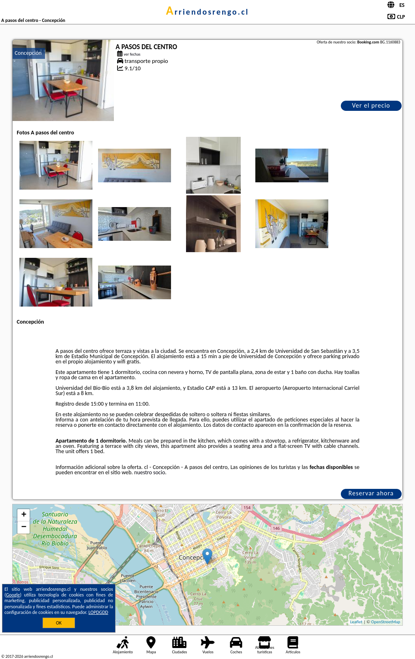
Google (13, 595)
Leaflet (356, 621)
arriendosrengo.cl (207, 12)
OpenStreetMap (385, 621)
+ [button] (23, 515)
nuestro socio (149, 472)
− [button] (23, 527)
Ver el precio (371, 105)
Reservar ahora (371, 493)
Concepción (28, 53)
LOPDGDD (98, 612)
